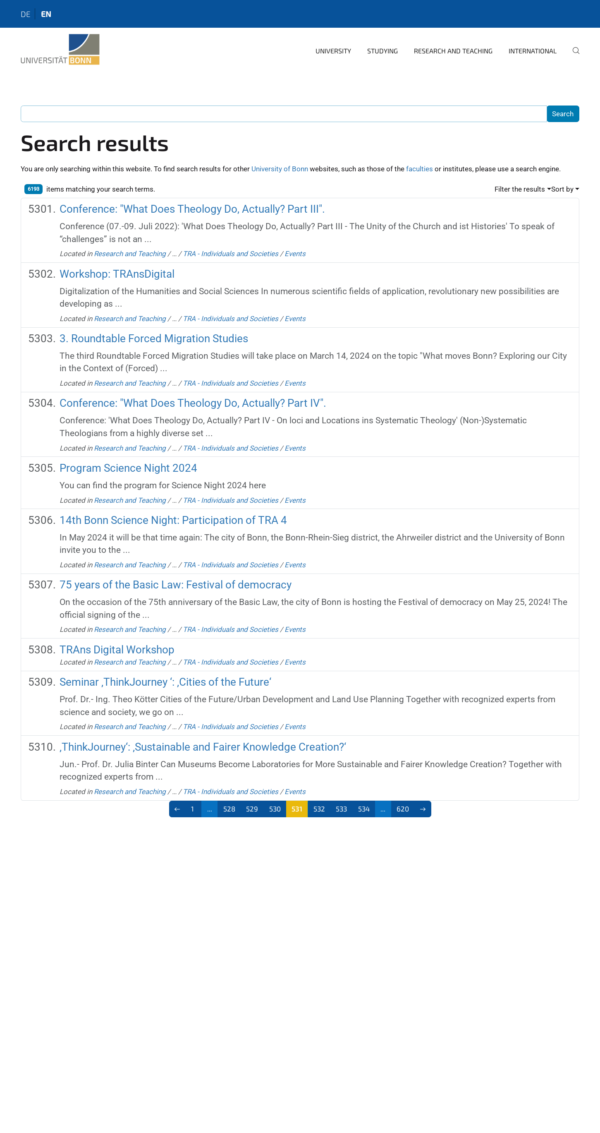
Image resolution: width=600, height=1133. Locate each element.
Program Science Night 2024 (128, 468)
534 (364, 808)
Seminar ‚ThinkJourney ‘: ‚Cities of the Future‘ (165, 682)
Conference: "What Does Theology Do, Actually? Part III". (192, 209)
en (46, 14)
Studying (382, 51)
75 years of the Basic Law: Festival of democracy (176, 585)
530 (275, 808)
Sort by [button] (562, 189)
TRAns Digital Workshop (117, 649)
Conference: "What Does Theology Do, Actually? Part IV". (193, 403)
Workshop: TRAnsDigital (117, 274)
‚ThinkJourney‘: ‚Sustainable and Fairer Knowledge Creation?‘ (203, 747)
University (333, 51)
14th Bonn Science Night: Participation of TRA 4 (173, 520)
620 (403, 808)
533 (341, 808)
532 (319, 808)
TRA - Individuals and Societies (230, 254)
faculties (419, 169)
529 (252, 808)
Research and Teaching (453, 51)
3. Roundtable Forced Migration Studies (154, 338)
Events (295, 254)
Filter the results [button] (520, 189)
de (26, 14)
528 (229, 808)
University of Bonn (279, 169)
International (533, 51)
